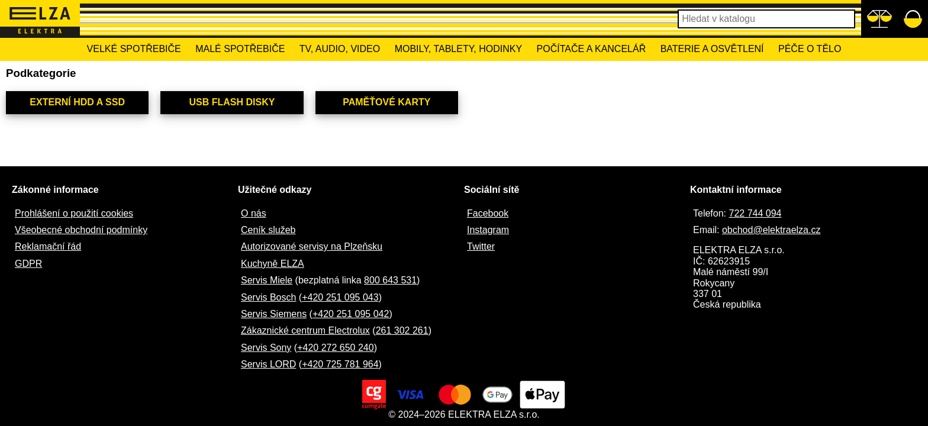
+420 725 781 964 (340, 364)
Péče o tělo (809, 49)
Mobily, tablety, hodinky (458, 49)
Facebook (487, 213)
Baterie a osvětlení (712, 49)
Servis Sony (266, 348)
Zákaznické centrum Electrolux (305, 330)
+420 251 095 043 (340, 297)
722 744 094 (755, 213)
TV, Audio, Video (339, 49)
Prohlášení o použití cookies (74, 213)
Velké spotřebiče (134, 49)
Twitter (481, 246)
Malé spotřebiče (240, 49)
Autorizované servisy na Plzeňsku (311, 246)
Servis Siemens (274, 314)
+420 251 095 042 (350, 314)
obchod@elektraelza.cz (771, 230)
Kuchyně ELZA (272, 264)
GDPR (28, 264)
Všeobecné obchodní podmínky (81, 230)
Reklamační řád (48, 246)
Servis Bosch (268, 297)
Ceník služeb (268, 230)
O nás (253, 213)
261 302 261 (402, 330)
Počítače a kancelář (591, 49)
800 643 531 (390, 280)
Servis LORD (268, 364)
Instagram (488, 230)
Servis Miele (266, 280)
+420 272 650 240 (335, 348)
